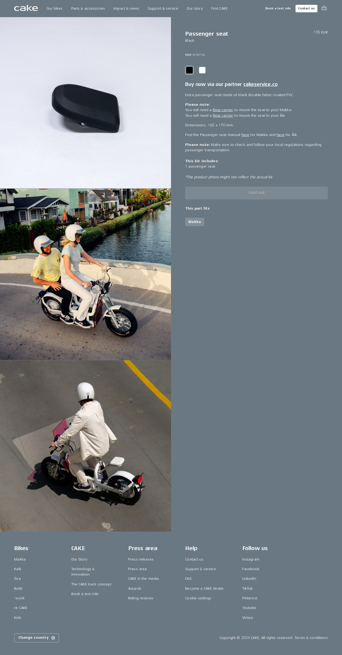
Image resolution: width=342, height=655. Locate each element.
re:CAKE (20, 608)
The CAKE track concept (91, 584)
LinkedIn (249, 579)
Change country (37, 638)
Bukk (18, 588)
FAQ (188, 579)
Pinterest (249, 598)
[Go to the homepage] (26, 8)
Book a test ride (278, 8)
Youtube (249, 608)
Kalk (17, 569)
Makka (20, 559)
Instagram (250, 559)
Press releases (141, 559)
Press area (137, 569)
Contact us (306, 8)
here (246, 135)
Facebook (250, 569)
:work (19, 598)
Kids (17, 618)
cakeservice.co (260, 84)
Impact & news (126, 8)
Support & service (163, 8)
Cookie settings (198, 598)
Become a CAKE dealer (204, 588)
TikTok (247, 588)
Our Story (79, 559)
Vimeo (247, 618)
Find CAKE (219, 8)
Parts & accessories (88, 8)
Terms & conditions (311, 638)
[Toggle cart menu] (324, 8)
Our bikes (54, 8)
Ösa (17, 579)
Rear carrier (223, 110)
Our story (195, 8)
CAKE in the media (143, 579)
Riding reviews (140, 598)
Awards (134, 588)
